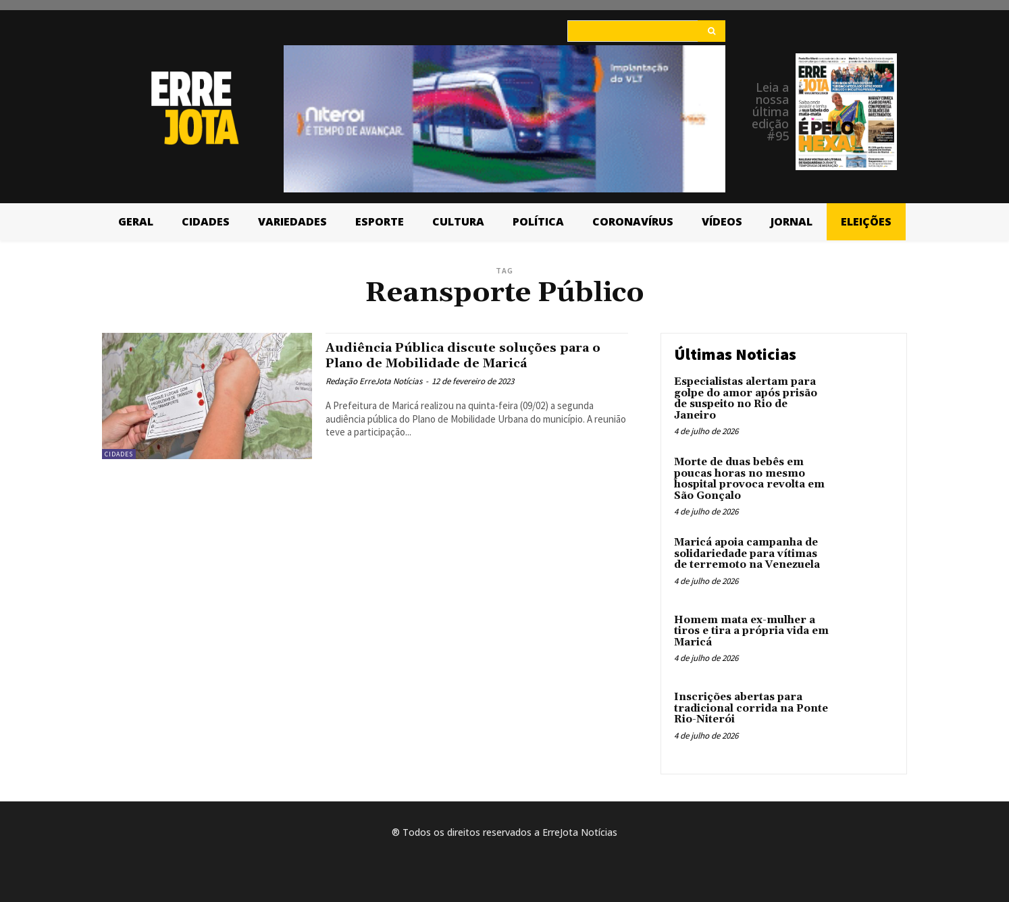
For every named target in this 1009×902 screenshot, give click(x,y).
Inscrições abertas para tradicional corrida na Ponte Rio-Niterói (751, 708)
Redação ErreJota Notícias (374, 381)
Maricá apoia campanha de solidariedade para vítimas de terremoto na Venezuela (747, 553)
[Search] (711, 31)
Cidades (119, 454)
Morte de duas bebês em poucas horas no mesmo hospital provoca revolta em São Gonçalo (749, 479)
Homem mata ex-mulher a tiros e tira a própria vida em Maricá (751, 631)
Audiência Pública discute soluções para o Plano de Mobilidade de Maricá (475, 355)
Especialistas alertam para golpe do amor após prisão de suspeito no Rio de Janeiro (745, 398)
